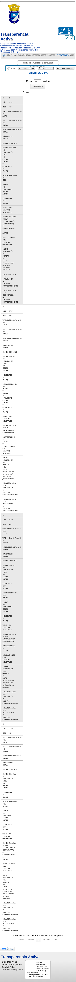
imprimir (13, 68)
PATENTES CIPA (63, 55)
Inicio (4, 55)
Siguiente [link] (46, 940)
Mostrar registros (38, 81)
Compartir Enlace (26, 68)
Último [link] (56, 940)
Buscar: (26, 92)
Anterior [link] (31, 940)
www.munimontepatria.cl (12, 970)
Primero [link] (21, 940)
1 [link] (38, 940)
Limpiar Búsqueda (65, 68)
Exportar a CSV (46, 68)
